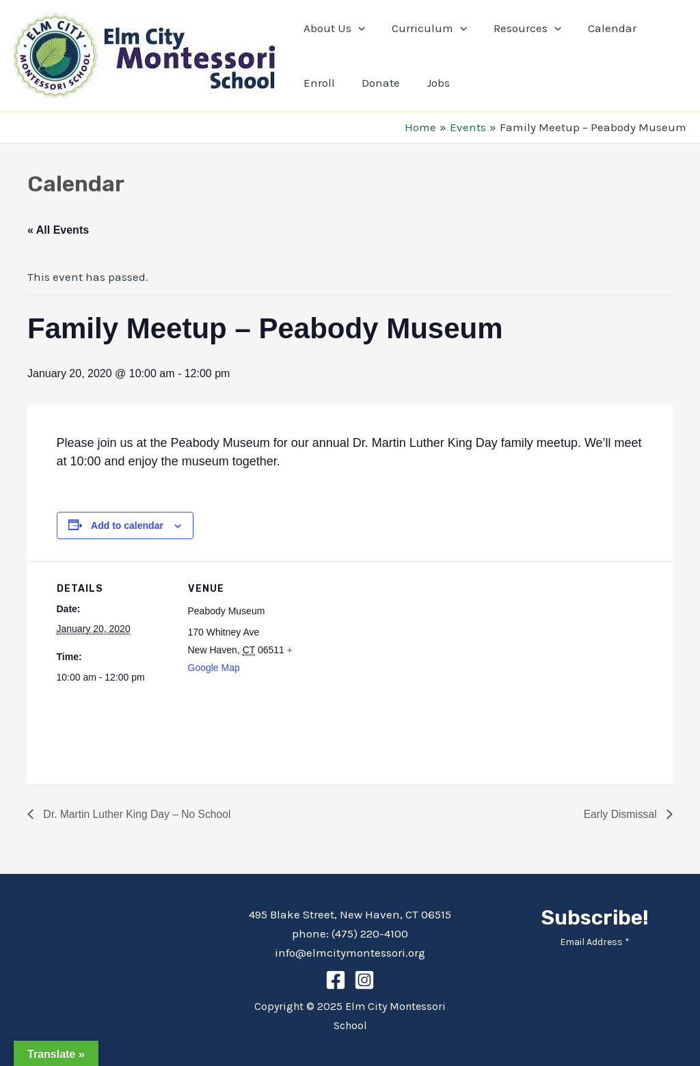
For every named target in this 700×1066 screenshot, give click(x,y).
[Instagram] (364, 980)
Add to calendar (127, 525)
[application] (356, 28)
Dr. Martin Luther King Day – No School (137, 814)
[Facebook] (335, 980)
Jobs (429, 83)
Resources (518, 28)
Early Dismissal (621, 814)
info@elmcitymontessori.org (350, 952)
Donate (375, 83)
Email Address (595, 942)
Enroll (317, 83)
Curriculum (423, 28)
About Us (332, 28)
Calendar (600, 28)
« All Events (58, 230)
